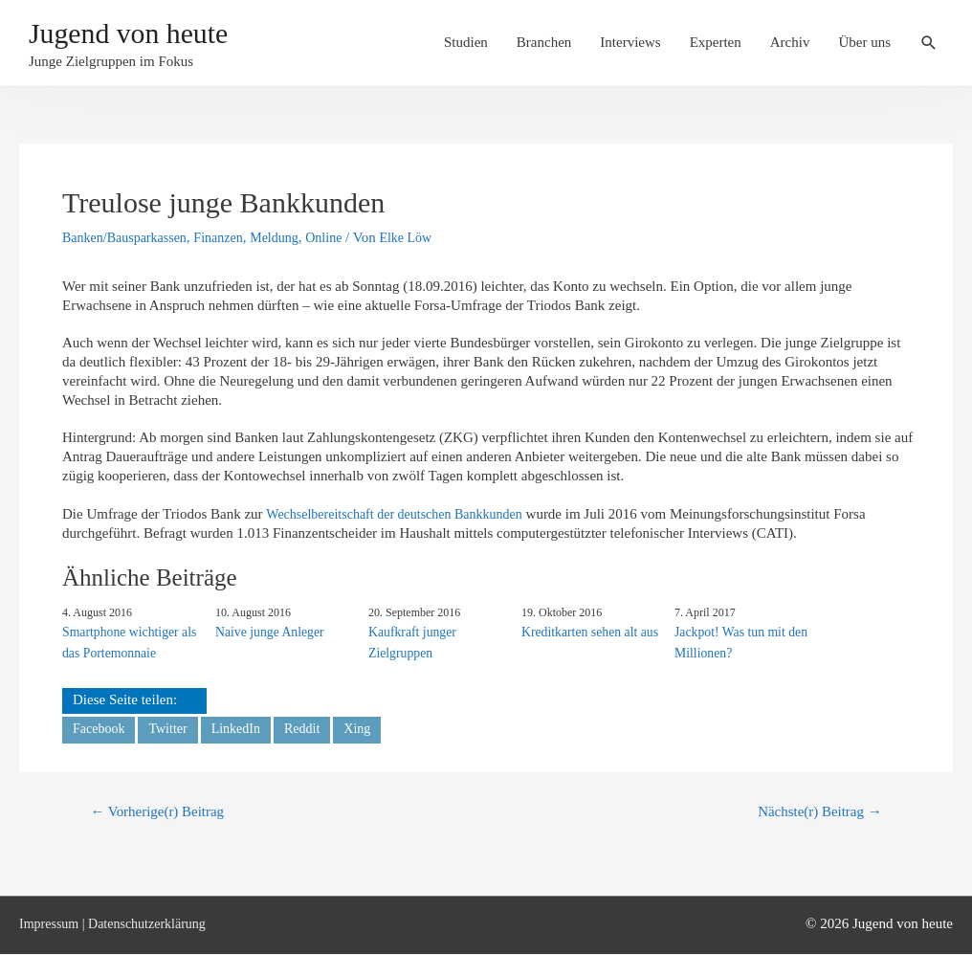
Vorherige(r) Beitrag (163, 812)
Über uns (864, 45)
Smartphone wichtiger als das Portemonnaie (125, 641)
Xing (370, 727)
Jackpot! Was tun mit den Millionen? (737, 641)
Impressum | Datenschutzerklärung (119, 924)
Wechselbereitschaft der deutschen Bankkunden (403, 514)
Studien (466, 45)
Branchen (544, 45)
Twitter (172, 727)
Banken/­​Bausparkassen (128, 237)
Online (341, 237)
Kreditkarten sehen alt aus (586, 631)
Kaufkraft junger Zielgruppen (410, 641)
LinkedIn (243, 727)
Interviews (630, 45)
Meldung (288, 237)
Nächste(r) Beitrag (814, 812)
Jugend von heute (146, 36)
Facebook (100, 727)
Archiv (790, 45)
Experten (715, 45)
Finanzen (229, 237)
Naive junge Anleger (267, 631)
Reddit (313, 727)
